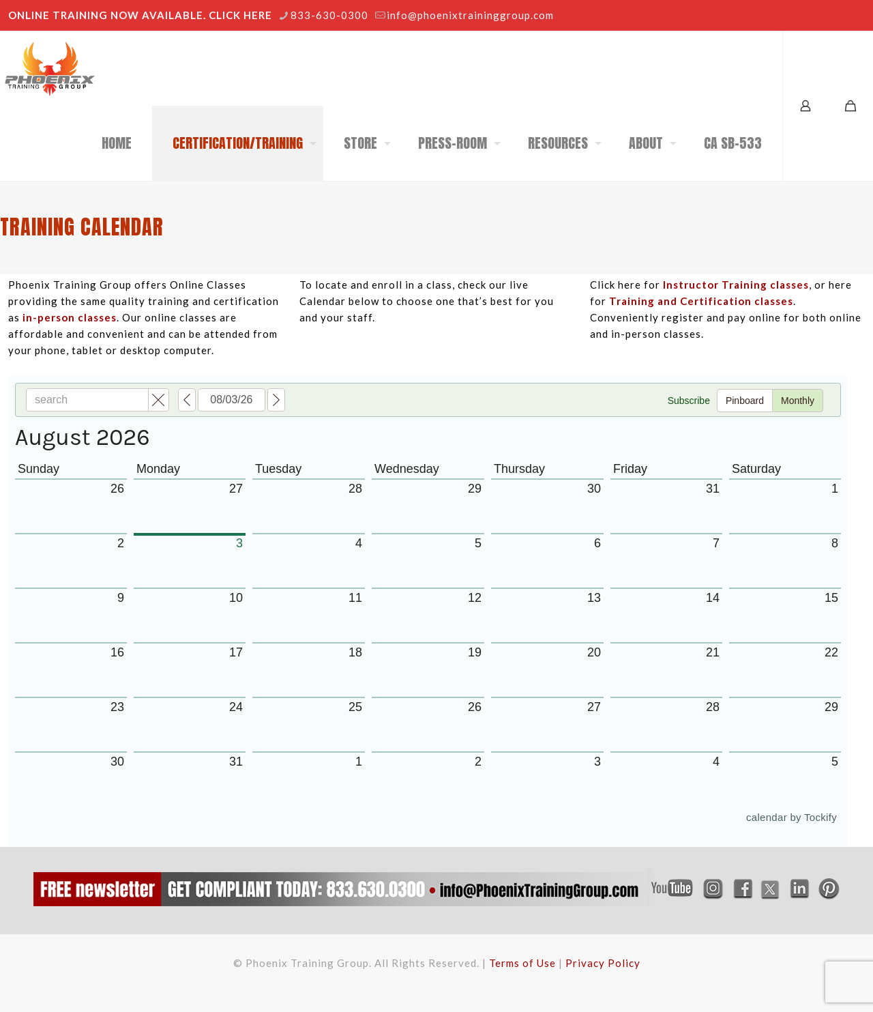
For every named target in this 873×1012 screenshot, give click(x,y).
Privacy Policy (602, 963)
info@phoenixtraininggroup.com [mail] (470, 15)
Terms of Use (522, 963)
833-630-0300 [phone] (329, 15)
